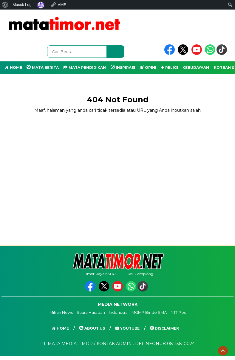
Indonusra (118, 312)
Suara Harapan (91, 312)
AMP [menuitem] (58, 5)
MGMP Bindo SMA (149, 312)
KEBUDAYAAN (196, 67)
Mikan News (61, 312)
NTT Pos (178, 312)
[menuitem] (5, 5)
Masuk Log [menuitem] (22, 4)
